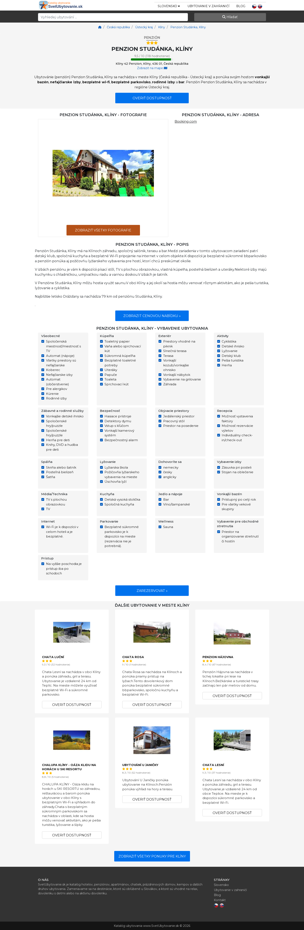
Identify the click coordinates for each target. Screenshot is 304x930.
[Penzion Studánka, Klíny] (188, 27)
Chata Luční (53, 657)
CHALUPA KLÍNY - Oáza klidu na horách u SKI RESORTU (69, 767)
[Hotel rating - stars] (152, 43)
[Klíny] (161, 27)
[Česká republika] (118, 27)
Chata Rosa (133, 657)
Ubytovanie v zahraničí (208, 6)
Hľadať (230, 17)
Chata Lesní (213, 765)
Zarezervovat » (152, 591)
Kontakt (220, 900)
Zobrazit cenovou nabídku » (152, 316)
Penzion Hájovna (217, 657)
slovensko (169, 6)
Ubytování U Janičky (140, 765)
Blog (240, 6)
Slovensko (221, 885)
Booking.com (186, 122)
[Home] (100, 27)
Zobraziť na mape (152, 68)
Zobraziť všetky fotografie (103, 230)
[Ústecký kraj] (143, 27)
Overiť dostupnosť (152, 98)
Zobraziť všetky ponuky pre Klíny (152, 856)
